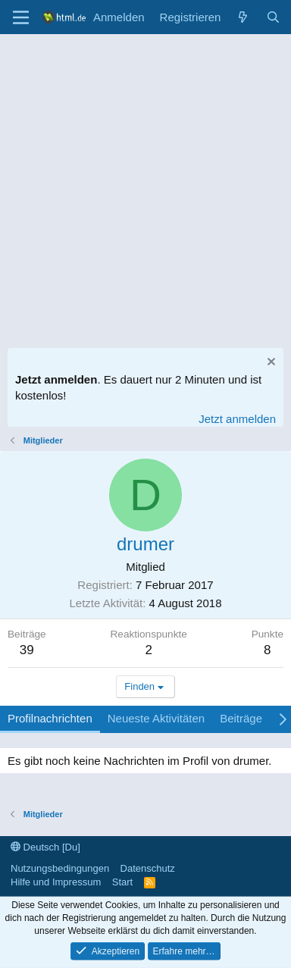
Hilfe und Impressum (56, 882)
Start (122, 882)
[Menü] (21, 17)
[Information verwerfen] (269, 363)
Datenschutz (147, 868)
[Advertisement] (145, 187)
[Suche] (273, 17)
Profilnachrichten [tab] (50, 718)
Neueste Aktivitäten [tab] (156, 718)
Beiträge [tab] (241, 718)
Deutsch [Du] (45, 847)
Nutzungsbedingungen (60, 868)
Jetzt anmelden (237, 418)
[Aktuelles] (243, 17)
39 (27, 650)
